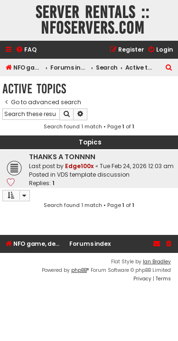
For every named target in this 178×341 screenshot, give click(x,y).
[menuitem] (26, 50)
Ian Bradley (157, 261)
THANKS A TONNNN (62, 157)
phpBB (79, 270)
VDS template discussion (93, 174)
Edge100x (79, 166)
